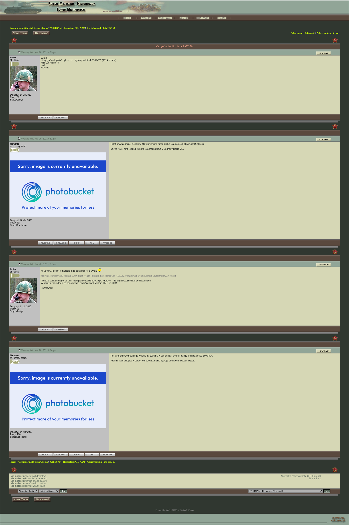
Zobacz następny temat (328, 33)
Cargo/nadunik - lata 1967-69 (101, 28)
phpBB (168, 510)
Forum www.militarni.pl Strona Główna (29, 28)
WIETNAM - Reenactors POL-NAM (67, 28)
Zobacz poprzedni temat (302, 33)
